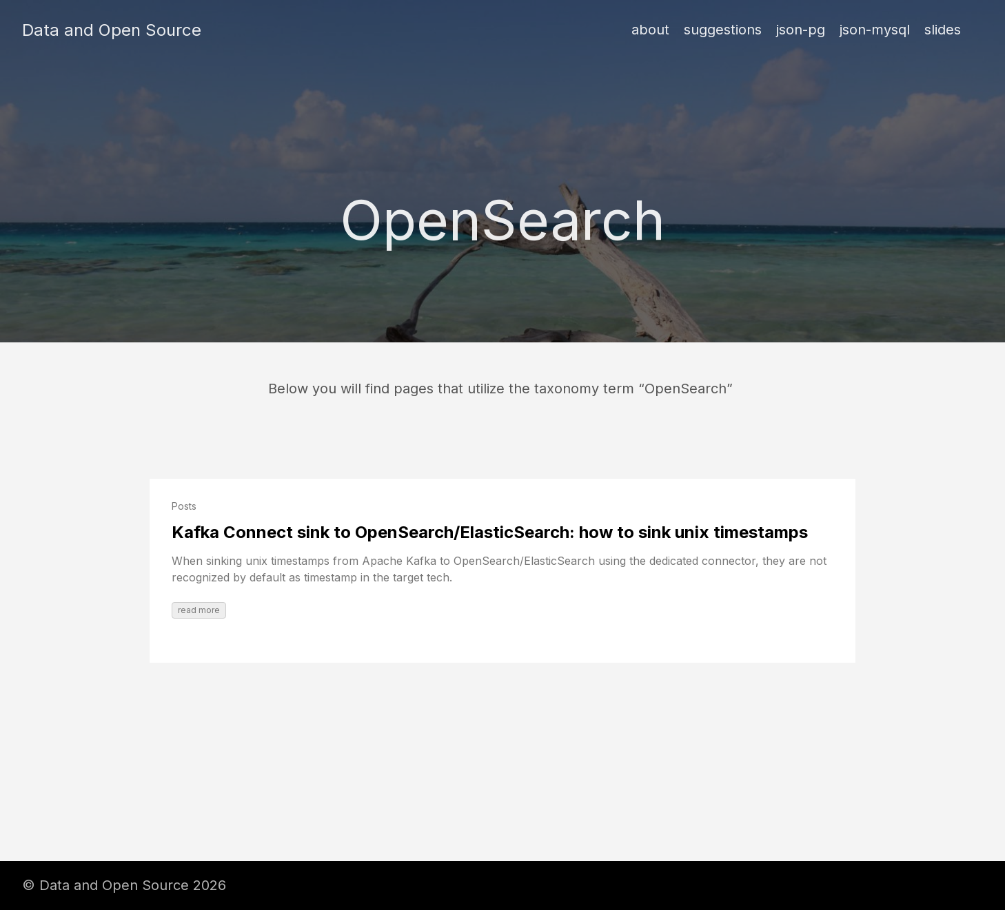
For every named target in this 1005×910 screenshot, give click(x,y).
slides (942, 29)
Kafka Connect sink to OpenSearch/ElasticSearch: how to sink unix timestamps (490, 532)
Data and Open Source (111, 30)
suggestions (723, 29)
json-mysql (875, 29)
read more (199, 610)
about (650, 29)
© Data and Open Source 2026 (124, 885)
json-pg (800, 29)
